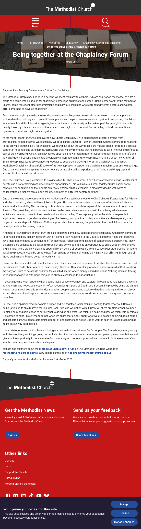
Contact (9, 460)
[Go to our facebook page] (8, 496)
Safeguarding (12, 478)
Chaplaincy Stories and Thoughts (102, 42)
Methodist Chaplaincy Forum (56, 348)
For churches (36, 42)
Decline (124, 513)
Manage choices (124, 522)
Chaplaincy (72, 42)
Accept (124, 504)
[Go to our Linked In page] (23, 496)
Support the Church (16, 472)
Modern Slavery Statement (20, 483)
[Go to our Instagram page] (16, 496)
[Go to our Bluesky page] (47, 496)
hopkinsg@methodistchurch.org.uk (90, 352)
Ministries (54, 42)
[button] (35, 21)
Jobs (8, 466)
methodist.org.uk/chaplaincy (20, 352)
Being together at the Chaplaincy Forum (71, 46)
